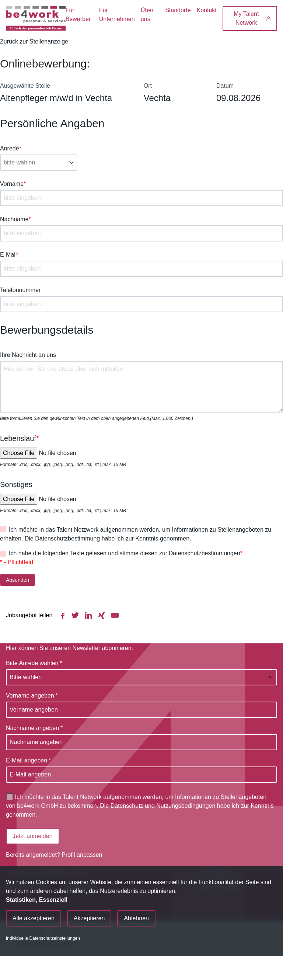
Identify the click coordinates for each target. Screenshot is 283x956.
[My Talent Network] (250, 18)
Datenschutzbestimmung (67, 538)
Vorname (13, 184)
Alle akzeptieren (34, 918)
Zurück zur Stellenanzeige (34, 41)
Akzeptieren (89, 918)
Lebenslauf (19, 438)
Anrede (10, 148)
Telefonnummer (20, 290)
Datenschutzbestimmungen (204, 553)
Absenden (17, 580)
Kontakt (207, 10)
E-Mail (9, 254)
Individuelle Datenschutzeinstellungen (43, 938)
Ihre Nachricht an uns (28, 355)
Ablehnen (136, 918)
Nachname (15, 219)
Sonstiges (16, 484)
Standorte (178, 10)
